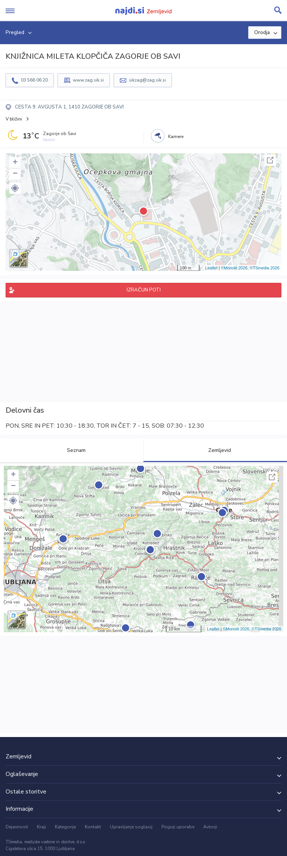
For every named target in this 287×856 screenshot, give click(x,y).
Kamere (175, 137)
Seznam (72, 450)
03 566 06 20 (34, 80)
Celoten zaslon (270, 160)
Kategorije (65, 827)
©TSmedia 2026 (265, 268)
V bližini (14, 119)
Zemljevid (215, 450)
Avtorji (210, 827)
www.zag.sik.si (88, 80)
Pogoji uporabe (177, 827)
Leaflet (211, 268)
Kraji (41, 827)
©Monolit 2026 (234, 268)
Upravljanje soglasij (131, 827)
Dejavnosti (17, 827)
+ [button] (15, 162)
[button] (15, 188)
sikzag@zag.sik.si (147, 80)
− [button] (15, 174)
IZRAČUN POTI (144, 290)
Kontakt (93, 827)
